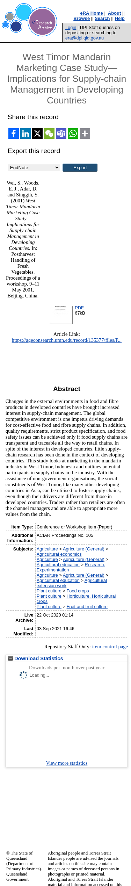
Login (70, 27)
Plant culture (49, 590)
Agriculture (47, 549)
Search (102, 18)
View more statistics (67, 763)
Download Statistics (35, 658)
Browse (81, 18)
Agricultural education (58, 564)
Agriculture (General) (83, 549)
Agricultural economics (59, 554)
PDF (79, 307)
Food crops (78, 590)
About (114, 13)
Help (120, 18)
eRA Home (91, 13)
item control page (110, 646)
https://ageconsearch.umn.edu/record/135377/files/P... (67, 340)
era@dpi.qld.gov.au (84, 38)
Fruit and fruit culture (87, 606)
